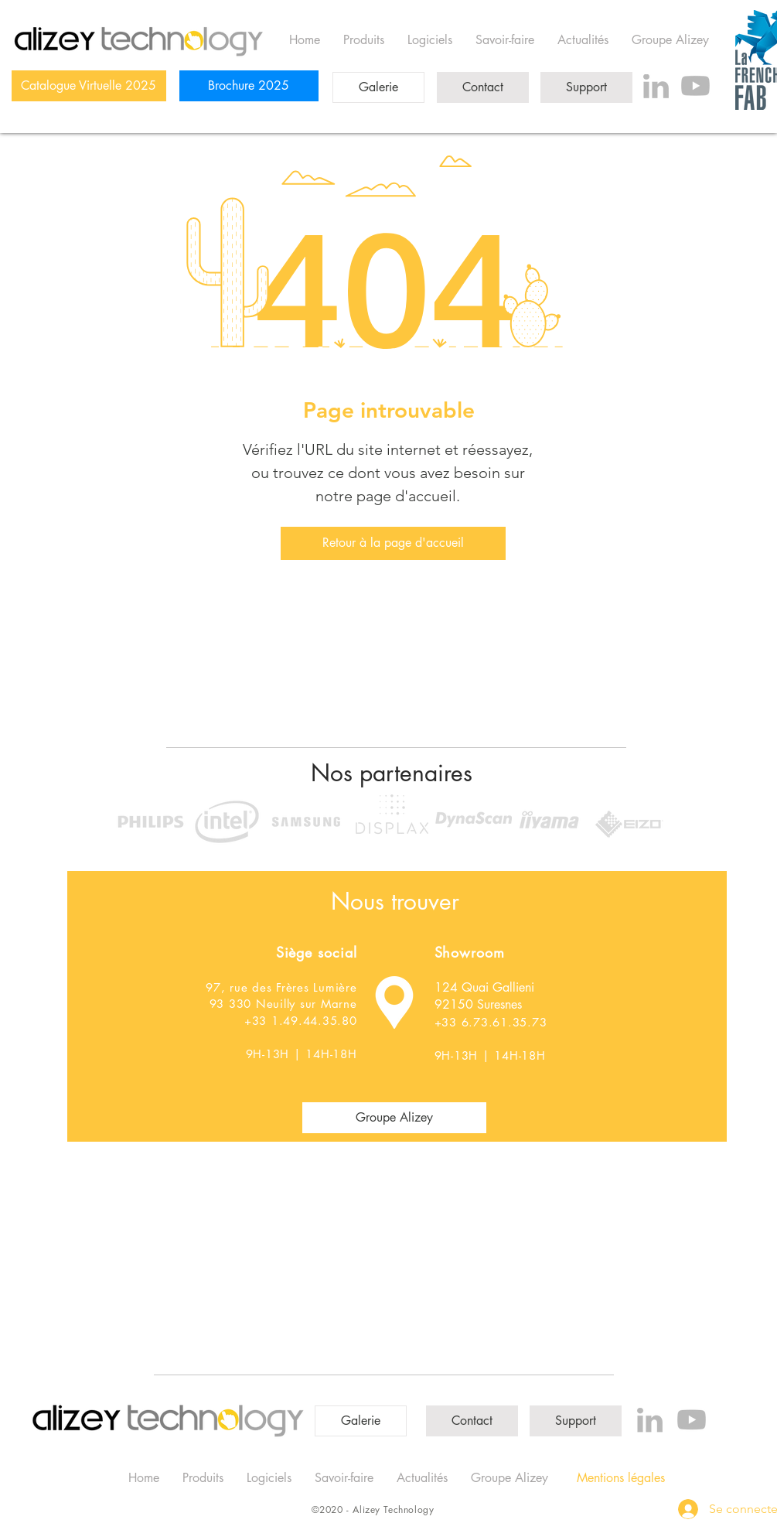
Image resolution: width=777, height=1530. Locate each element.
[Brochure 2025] (249, 85)
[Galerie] (378, 87)
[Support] (586, 87)
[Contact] (483, 87)
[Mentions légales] (620, 1478)
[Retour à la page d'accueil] (393, 543)
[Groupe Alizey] (394, 1117)
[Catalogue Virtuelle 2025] (89, 85)
